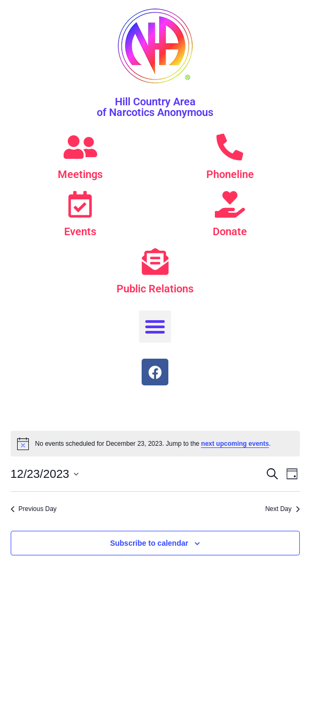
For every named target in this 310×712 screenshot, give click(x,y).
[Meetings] (80, 147)
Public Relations (155, 288)
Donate (230, 231)
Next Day (282, 509)
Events (80, 231)
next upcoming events (235, 443)
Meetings (80, 174)
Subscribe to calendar (149, 543)
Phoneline (230, 174)
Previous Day (34, 509)
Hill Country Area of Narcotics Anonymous (155, 107)
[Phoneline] (229, 147)
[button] (155, 327)
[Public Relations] (155, 261)
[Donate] (229, 204)
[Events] (80, 204)
